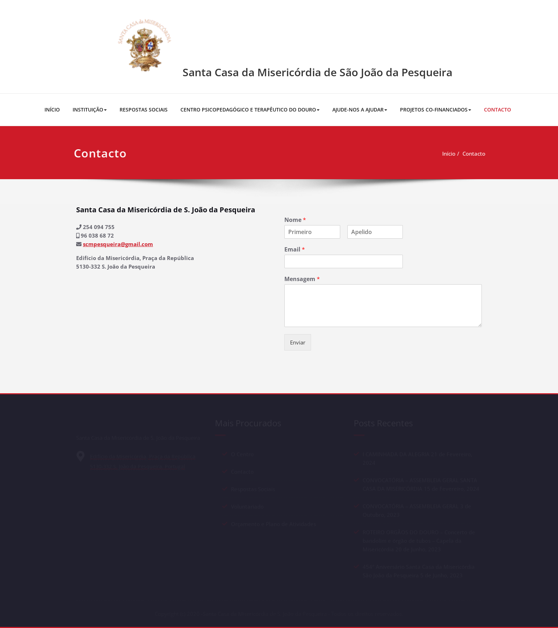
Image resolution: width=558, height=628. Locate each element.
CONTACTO (497, 109)
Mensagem (302, 279)
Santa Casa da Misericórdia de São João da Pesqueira (317, 72)
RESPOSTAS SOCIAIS (144, 109)
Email (294, 249)
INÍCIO (52, 109)
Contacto (460, 153)
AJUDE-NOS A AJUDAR (359, 109)
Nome (295, 220)
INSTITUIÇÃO (90, 109)
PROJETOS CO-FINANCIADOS (435, 109)
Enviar (297, 342)
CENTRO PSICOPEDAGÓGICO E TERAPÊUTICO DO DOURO (250, 109)
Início (435, 153)
